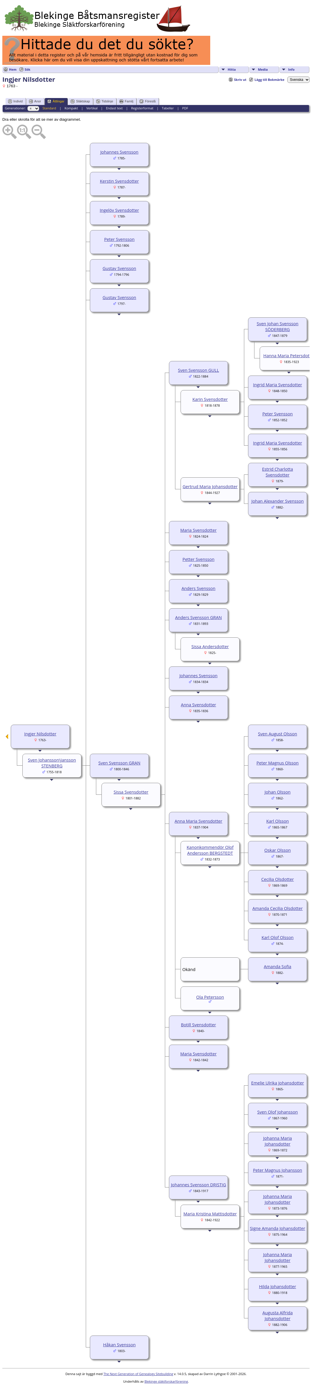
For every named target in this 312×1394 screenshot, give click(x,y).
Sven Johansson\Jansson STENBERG (52, 763)
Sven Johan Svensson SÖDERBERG (277, 326)
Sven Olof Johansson (277, 1112)
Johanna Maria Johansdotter (277, 1141)
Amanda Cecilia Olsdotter (277, 908)
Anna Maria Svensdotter (198, 821)
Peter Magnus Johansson (277, 1170)
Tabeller (168, 108)
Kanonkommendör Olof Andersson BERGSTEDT (210, 850)
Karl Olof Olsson (277, 937)
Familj (126, 101)
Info (291, 69)
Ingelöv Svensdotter (119, 210)
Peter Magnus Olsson (277, 763)
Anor (35, 101)
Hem (13, 69)
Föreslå (148, 101)
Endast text (114, 108)
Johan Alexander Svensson (277, 501)
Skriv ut (240, 79)
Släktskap (80, 101)
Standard (49, 108)
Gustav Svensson (119, 268)
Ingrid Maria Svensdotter (277, 384)
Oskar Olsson (277, 850)
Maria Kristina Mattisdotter (210, 1214)
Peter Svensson (119, 239)
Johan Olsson (278, 792)
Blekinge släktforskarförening (166, 1381)
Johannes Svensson (119, 152)
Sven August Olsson (277, 734)
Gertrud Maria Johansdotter (210, 486)
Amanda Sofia (277, 966)
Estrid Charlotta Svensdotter (277, 472)
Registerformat (142, 108)
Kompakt (71, 108)
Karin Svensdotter (210, 399)
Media (263, 69)
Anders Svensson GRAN (198, 617)
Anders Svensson (198, 588)
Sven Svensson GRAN (119, 763)
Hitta (232, 69)
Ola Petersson (210, 997)
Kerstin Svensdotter (119, 181)
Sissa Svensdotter (131, 792)
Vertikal (92, 108)
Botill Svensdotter (198, 1024)
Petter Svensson (199, 559)
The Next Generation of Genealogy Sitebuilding (138, 1374)
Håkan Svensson (119, 1344)
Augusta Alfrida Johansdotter (277, 1315)
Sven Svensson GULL (198, 370)
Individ (15, 101)
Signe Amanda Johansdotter (277, 1228)
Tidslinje (104, 101)
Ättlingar (55, 101)
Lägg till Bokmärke (269, 79)
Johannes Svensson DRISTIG (198, 1184)
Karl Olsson (277, 821)
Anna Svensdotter (198, 704)
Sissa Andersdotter (210, 646)
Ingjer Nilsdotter (40, 734)
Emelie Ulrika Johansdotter (277, 1083)
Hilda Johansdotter (277, 1286)
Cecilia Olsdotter (277, 879)
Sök (28, 69)
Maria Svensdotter (198, 530)
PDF (185, 108)
